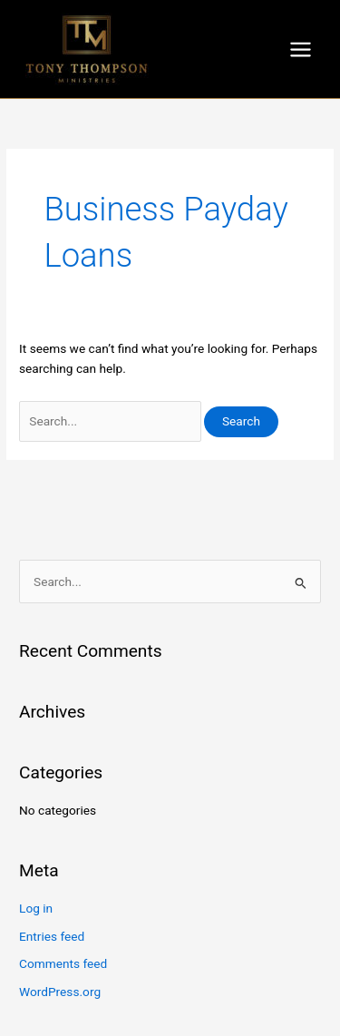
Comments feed (63, 963)
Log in (36, 908)
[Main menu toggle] (301, 49)
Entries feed (51, 936)
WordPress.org (60, 991)
